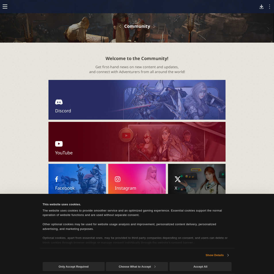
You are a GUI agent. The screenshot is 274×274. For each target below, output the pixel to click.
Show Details (215, 255)
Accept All (200, 266)
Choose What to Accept (137, 266)
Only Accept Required (74, 266)
